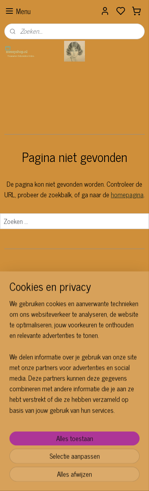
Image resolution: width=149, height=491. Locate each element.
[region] (74, 385)
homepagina (127, 194)
